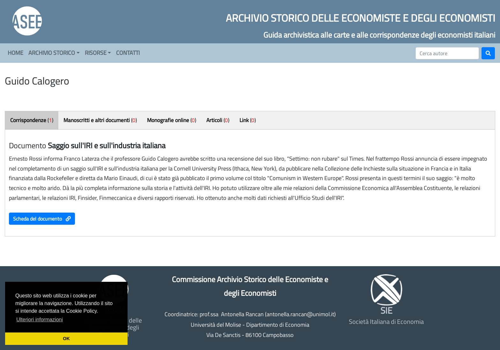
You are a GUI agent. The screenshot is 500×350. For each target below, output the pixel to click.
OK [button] (66, 338)
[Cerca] (447, 53)
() (31, 120)
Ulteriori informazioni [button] (39, 319)
